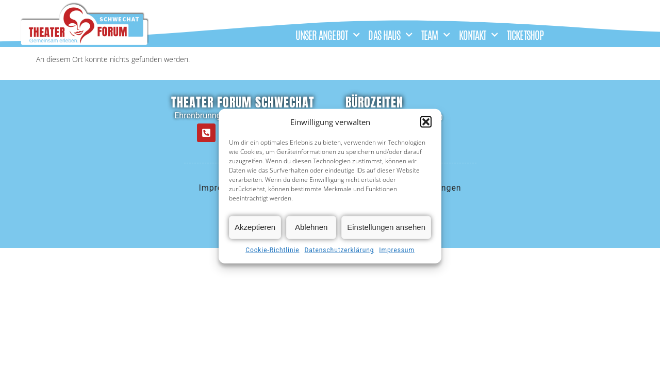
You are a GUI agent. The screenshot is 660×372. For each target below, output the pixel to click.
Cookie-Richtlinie (272, 250)
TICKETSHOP (525, 34)
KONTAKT (479, 35)
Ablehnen (311, 228)
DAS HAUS (390, 35)
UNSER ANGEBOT (327, 35)
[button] (426, 123)
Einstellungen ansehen (386, 228)
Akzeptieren (255, 228)
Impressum (396, 250)
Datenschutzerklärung (339, 250)
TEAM (436, 35)
